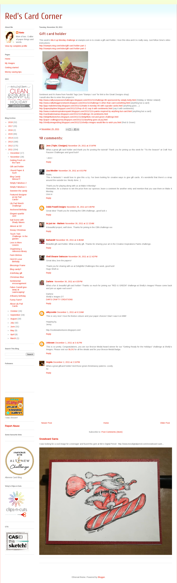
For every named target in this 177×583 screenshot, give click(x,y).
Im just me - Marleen (55, 223)
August (13, 319)
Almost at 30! (16, 226)
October (14, 311)
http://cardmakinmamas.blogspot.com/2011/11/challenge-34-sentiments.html (73, 114)
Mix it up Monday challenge (63, 40)
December (15, 153)
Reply (48, 162)
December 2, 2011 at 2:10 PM (66, 362)
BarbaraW (50, 240)
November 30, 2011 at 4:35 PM (68, 281)
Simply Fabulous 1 (18, 187)
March (13, 338)
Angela (49, 362)
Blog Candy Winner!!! (15, 177)
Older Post (165, 423)
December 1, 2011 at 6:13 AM (70, 312)
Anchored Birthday (18, 209)
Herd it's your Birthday (16, 260)
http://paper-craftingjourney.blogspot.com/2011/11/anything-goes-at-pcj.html (73, 120)
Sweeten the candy (18, 191)
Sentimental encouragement (18, 282)
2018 (10, 122)
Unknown (50, 343)
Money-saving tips (13, 72)
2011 (10, 149)
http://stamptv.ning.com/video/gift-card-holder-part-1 (62, 46)
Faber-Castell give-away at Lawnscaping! (18, 289)
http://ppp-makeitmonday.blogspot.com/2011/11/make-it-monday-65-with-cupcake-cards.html (80, 106)
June (12, 326)
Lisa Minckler (52, 171)
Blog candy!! (15, 269)
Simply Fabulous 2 (18, 183)
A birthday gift (16, 273)
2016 (10, 130)
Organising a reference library (18, 250)
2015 (10, 134)
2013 (10, 142)
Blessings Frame (17, 265)
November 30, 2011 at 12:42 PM (83, 256)
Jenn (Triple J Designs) (56, 146)
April (12, 334)
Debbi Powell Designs (56, 207)
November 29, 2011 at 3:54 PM (82, 146)
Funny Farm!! (16, 300)
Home (106, 423)
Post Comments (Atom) (111, 432)
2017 (10, 126)
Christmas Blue (17, 277)
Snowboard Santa (48, 439)
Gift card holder (17, 166)
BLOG (71, 349)
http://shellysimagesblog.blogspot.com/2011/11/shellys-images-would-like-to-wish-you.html (80, 122)
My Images (10, 63)
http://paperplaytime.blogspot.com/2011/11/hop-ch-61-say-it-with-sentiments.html (75, 108)
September (15, 315)
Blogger (101, 577)
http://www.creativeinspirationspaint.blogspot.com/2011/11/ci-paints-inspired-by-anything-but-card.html (85, 111)
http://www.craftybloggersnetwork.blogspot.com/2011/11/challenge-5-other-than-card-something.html (84, 103)
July (12, 323)
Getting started (12, 67)
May (12, 330)
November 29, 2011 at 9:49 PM (80, 207)
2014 (10, 138)
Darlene (50, 281)
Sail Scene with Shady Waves (17, 221)
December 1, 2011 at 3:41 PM (68, 343)
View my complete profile (16, 46)
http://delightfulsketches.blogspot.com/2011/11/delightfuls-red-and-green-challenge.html (78, 117)
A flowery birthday (18, 296)
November (15, 157)
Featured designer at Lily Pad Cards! (18, 197)
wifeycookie (51, 312)
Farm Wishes (16, 255)
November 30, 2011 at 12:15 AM (79, 223)
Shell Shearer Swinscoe (57, 256)
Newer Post (46, 423)
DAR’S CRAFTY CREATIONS (59, 299)
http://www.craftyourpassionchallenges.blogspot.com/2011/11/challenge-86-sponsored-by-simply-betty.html (87, 100)
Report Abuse (12, 426)
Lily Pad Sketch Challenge (17, 204)
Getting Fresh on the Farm (17, 161)
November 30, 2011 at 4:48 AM (70, 240)
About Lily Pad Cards (16, 305)
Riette (21, 33)
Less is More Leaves (16, 243)
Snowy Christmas (18, 230)
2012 (10, 146)
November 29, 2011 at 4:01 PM (72, 171)
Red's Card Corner (33, 16)
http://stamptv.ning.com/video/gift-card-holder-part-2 (62, 48)
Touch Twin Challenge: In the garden (19, 236)
